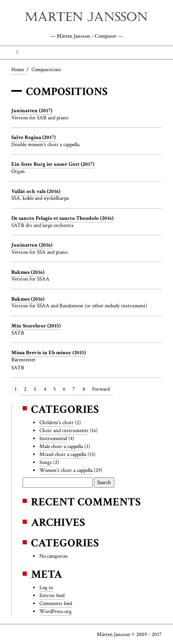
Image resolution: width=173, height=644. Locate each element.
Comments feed (55, 603)
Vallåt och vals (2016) (35, 191)
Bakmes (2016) (27, 272)
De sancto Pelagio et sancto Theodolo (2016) (62, 218)
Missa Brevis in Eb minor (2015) (48, 352)
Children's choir (56, 422)
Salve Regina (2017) (33, 137)
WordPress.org (55, 611)
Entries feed (52, 595)
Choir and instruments (63, 430)
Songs (45, 462)
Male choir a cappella (61, 446)
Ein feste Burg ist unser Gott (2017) (52, 164)
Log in (46, 587)
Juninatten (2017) (31, 110)
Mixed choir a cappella (62, 454)
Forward (101, 389)
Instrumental (53, 438)
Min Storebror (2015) (36, 326)
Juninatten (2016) (31, 245)
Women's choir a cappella (66, 470)
